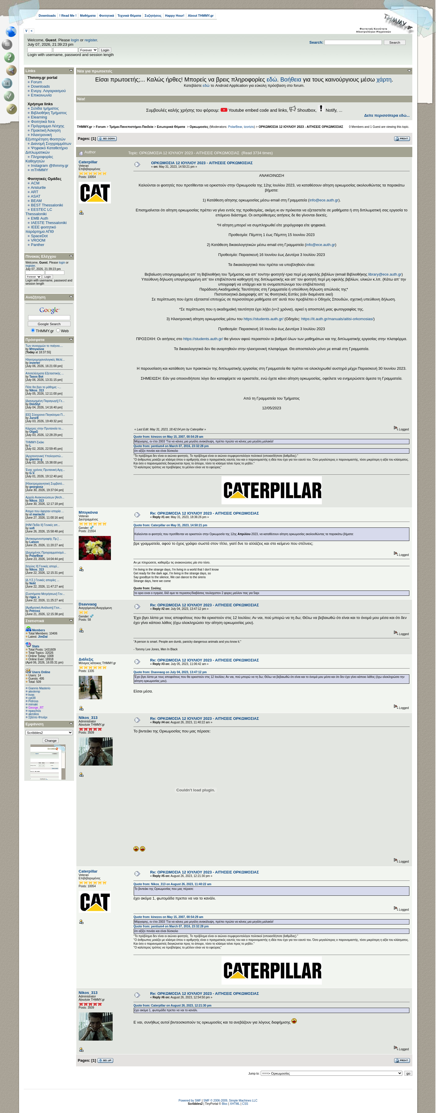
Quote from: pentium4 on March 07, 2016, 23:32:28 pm (171, 446)
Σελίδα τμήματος (45, 108)
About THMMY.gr (201, 15)
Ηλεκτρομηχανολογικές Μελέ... (45, 359)
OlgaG (33, 431)
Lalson (34, 542)
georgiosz (36, 486)
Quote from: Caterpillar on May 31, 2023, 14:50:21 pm (170, 525)
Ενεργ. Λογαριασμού (48, 91)
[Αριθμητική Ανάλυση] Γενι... (43, 607)
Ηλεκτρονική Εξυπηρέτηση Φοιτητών (45, 137)
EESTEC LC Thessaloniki (38, 211)
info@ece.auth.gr (323, 200)
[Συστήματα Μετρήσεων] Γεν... (45, 593)
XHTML (235, 1103)
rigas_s (34, 597)
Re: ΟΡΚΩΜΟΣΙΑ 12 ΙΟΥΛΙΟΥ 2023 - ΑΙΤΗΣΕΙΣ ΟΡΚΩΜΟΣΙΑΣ (204, 513)
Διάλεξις (86, 659)
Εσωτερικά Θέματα (171, 126)
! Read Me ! (68, 15)
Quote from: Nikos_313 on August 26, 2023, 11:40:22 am (172, 884)
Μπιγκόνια (36, 349)
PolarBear (36, 555)
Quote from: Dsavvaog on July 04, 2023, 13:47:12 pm (170, 672)
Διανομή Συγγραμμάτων (51, 143)
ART (34, 192)
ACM (35, 183)
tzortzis (249, 126)
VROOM (38, 240)
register (91, 40)
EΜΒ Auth (39, 218)
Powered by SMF (189, 1100)
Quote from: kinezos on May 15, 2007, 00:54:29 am (168, 436)
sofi (32, 528)
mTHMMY (39, 170)
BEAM (36, 200)
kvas (31, 694)
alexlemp (34, 691)
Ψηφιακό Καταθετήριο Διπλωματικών (46, 150)
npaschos (34, 710)
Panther (37, 244)
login (75, 40)
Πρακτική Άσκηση (46, 130)
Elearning (39, 117)
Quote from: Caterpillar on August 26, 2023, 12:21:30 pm (172, 1005)
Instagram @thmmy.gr (49, 165)
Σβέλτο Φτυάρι (37, 717)
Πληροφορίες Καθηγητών (39, 159)
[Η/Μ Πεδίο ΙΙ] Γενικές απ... (42, 525)
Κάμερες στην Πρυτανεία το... (44, 428)
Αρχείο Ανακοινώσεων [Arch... (44, 497)
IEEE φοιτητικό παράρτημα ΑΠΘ (40, 229)
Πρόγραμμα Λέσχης (47, 126)
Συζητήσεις (153, 15)
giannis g (35, 459)
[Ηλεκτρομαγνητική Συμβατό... (44, 483)
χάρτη (384, 79)
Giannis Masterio (39, 688)
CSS (245, 1103)
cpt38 (31, 698)
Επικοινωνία (41, 95)
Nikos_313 (36, 390)
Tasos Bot (36, 376)
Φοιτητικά (106, 15)
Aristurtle (38, 187)
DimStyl (34, 404)
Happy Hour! (174, 15)
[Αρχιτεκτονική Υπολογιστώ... (44, 456)
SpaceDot (39, 236)
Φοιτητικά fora (43, 121)
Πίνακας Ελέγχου (40, 256)
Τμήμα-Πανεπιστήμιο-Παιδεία (131, 126)
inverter (34, 362)
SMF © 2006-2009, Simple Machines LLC (230, 1100)
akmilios (33, 714)
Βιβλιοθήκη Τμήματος (49, 113)
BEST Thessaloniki (47, 205)
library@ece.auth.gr (385, 274)
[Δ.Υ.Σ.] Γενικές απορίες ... (42, 580)
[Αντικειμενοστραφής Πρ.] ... (43, 538)
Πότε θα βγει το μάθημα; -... (43, 387)
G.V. (32, 473)
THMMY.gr (84, 126)
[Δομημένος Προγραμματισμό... (45, 552)
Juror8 (33, 418)
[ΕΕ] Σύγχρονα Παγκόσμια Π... (45, 414)
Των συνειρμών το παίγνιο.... (44, 345)
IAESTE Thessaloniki (49, 222)
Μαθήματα (87, 15)
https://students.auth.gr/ (263, 319)
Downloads (47, 15)
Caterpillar (88, 162)
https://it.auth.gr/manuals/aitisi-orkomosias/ (337, 319)
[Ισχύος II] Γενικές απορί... (42, 566)
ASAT (35, 196)
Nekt (32, 583)
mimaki (33, 704)
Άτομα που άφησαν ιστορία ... (44, 511)
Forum (36, 82)
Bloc (224, 1103)
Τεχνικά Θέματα (129, 15)
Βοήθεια (290, 79)
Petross (34, 611)
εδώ (272, 79)
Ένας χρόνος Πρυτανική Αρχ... (45, 469)
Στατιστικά (34, 621)
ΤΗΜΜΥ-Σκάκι (34, 442)
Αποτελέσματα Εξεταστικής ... (44, 373)
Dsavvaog (88, 604)
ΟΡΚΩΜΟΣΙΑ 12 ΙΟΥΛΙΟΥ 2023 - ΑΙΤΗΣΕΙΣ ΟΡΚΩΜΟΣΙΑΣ (301, 126)
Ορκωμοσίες (199, 126)
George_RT (36, 707)
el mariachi (36, 514)
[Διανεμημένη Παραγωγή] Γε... (45, 401)
